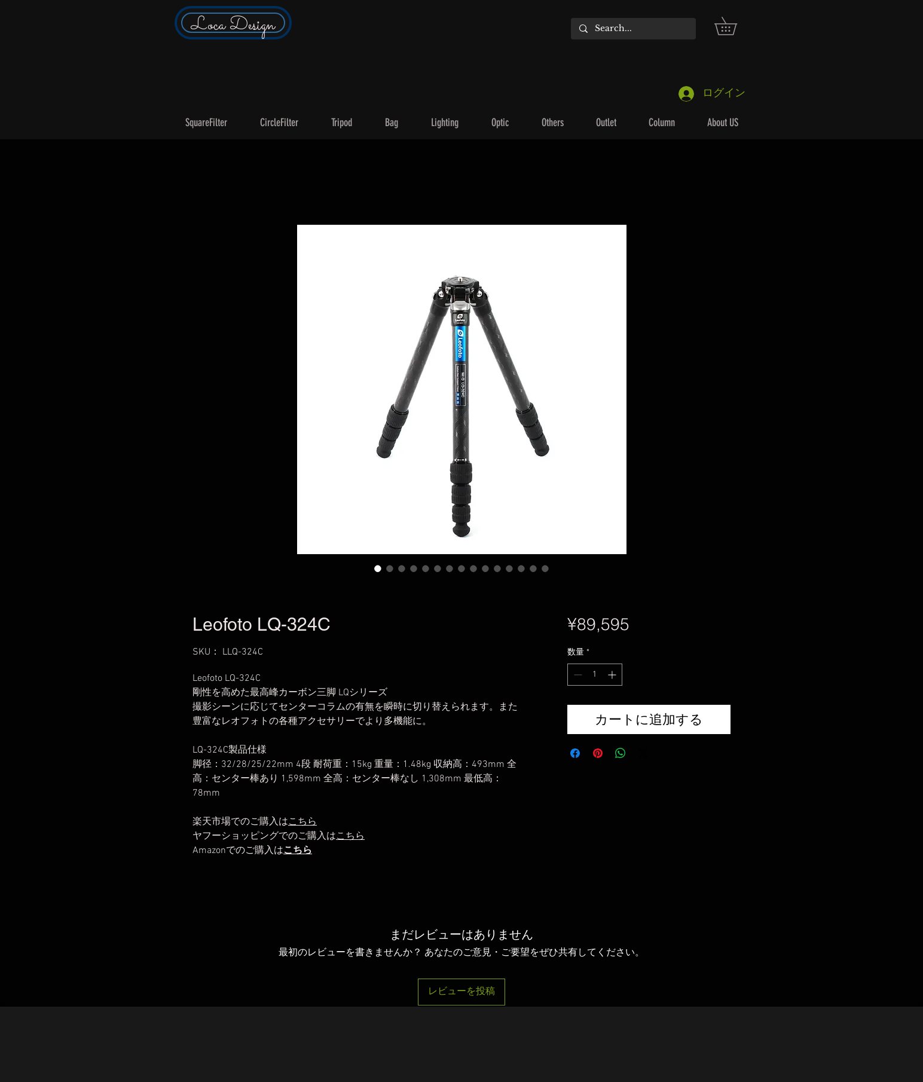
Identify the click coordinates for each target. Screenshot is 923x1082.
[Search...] (633, 28)
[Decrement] (576, 674)
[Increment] (613, 674)
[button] (734, 26)
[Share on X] (643, 753)
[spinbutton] (595, 674)
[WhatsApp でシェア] (620, 753)
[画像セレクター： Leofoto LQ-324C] (378, 568)
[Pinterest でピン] (598, 753)
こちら (297, 851)
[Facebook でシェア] (575, 753)
